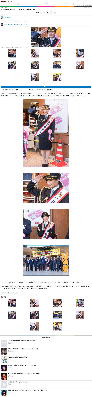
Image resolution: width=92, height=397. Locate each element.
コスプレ (4, 292)
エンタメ (64, 3)
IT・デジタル (28, 3)
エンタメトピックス (13, 292)
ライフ (83, 3)
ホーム (9, 3)
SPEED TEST (46, 3)
